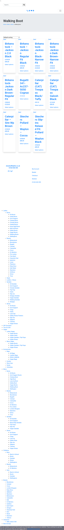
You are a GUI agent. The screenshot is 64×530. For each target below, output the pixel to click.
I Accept (29, 529)
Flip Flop (12, 290)
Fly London (13, 254)
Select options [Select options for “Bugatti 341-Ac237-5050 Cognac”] (24, 99)
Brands (9, 238)
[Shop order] (11, 37)
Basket (34, 172)
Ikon (8, 512)
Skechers (12, 270)
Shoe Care (10, 363)
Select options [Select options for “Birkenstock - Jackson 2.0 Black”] (9, 64)
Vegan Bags (13, 359)
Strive (11, 274)
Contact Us (5, 192)
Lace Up (12, 438)
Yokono (9, 518)
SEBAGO (9, 492)
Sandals (9, 282)
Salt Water (13, 268)
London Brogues (15, 409)
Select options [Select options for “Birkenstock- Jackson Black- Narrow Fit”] (39, 71)
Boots (12, 24)
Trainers (12, 321)
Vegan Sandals (14, 298)
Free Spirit (13, 256)
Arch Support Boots (16, 375)
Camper (12, 246)
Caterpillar (13, 248)
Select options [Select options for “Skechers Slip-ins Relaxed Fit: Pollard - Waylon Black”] (39, 150)
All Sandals (13, 284)
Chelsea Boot (14, 220)
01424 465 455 (13, 168)
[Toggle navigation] (60, 10)
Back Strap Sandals (16, 422)
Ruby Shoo (13, 266)
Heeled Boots (14, 224)
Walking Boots (14, 234)
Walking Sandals (15, 300)
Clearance (6, 520)
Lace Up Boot (14, 381)
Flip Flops (13, 424)
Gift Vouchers (7, 325)
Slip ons (12, 294)
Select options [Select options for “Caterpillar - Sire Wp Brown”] (9, 134)
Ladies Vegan (11, 331)
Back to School (14, 454)
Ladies (5, 210)
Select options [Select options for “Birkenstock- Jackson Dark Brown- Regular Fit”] (9, 107)
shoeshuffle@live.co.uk (13, 166)
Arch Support (14, 218)
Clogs (11, 309)
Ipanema (12, 260)
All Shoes (13, 306)
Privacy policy (36, 529)
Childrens (6, 450)
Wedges (12, 302)
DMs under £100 (11, 521)
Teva (11, 276)
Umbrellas (10, 367)
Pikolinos (12, 264)
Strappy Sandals (15, 296)
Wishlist (34, 179)
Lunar (11, 262)
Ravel (8, 514)
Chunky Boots (14, 222)
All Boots (12, 214)
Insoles (9, 361)
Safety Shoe (13, 440)
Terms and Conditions (8, 200)
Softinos (12, 272)
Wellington (13, 389)
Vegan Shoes (14, 323)
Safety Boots (14, 230)
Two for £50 (6, 327)
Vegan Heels (13, 335)
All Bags (12, 353)
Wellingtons (13, 236)
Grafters (9, 504)
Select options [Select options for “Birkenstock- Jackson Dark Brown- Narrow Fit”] (54, 71)
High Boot (13, 379)
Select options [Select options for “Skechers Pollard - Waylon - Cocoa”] (24, 143)
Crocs (11, 250)
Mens (8, 24)
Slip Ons (12, 317)
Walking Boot (14, 387)
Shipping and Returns (8, 195)
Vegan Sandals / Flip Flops (18, 337)
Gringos (9, 508)
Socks (8, 365)
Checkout (35, 175)
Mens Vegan (10, 341)
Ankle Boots (13, 216)
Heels (8, 278)
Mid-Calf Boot (14, 228)
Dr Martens (13, 252)
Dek (8, 500)
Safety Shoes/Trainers (16, 315)
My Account (35, 169)
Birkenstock (13, 240)
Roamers (9, 516)
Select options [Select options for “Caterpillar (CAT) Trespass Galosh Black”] (54, 107)
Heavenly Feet (14, 258)
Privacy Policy (6, 197)
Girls (8, 470)
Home (4, 24)
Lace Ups (13, 313)
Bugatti (12, 244)
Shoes (8, 304)
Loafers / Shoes (11, 280)
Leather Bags (14, 355)
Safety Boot (13, 383)
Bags (8, 351)
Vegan (5, 329)
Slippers (12, 319)
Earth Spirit (10, 506)
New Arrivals (7, 523)
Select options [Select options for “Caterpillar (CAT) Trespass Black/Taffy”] (39, 105)
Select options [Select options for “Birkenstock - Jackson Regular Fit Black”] (24, 71)
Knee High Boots (15, 226)
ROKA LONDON (14, 357)
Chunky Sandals (14, 288)
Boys (8, 452)
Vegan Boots (14, 232)
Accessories (7, 349)
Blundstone (13, 242)
